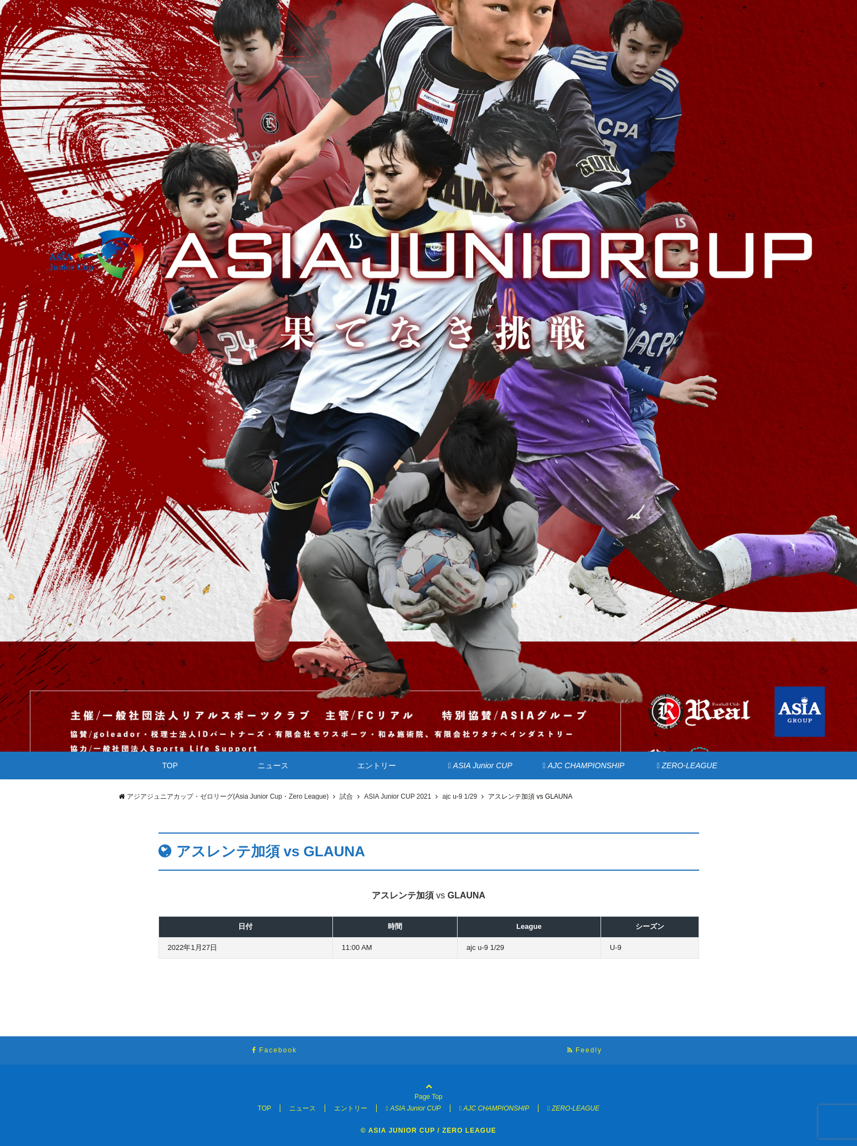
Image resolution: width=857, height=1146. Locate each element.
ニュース (273, 765)
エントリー (376, 765)
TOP (170, 765)
